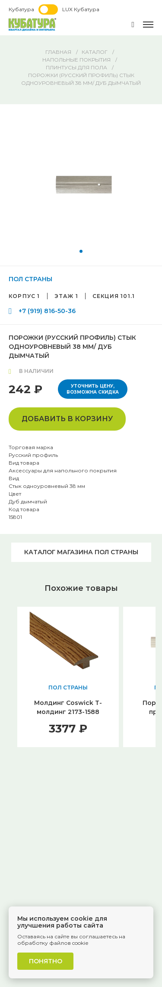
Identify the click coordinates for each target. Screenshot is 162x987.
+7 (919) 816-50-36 (47, 311)
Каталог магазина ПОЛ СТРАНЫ (81, 552)
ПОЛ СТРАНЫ (30, 279)
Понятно (45, 961)
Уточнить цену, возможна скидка (93, 389)
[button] (81, 251)
